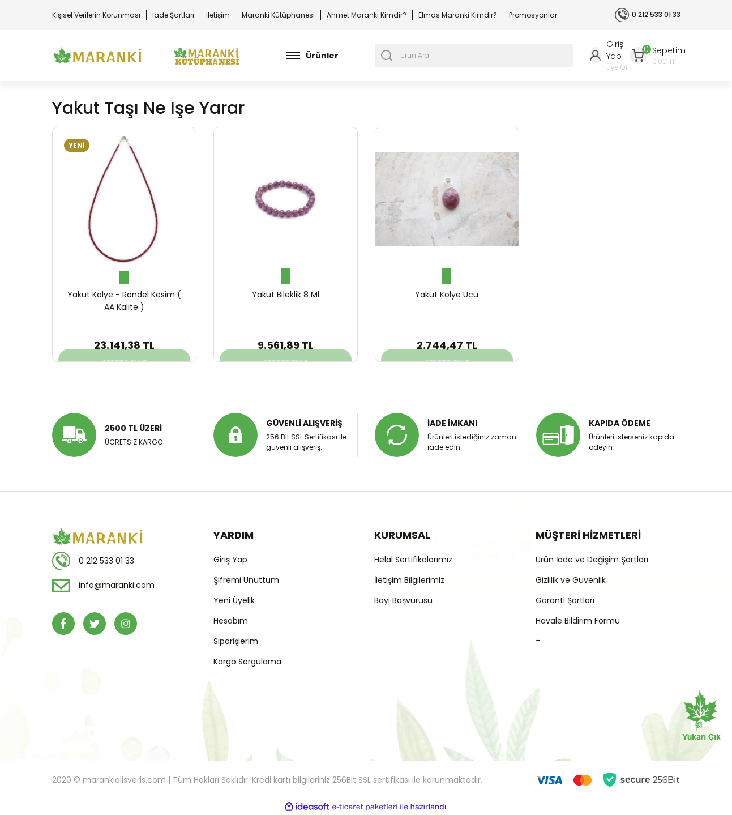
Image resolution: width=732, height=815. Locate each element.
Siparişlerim (235, 641)
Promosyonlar (533, 15)
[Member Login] (610, 55)
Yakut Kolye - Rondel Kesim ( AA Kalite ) (124, 301)
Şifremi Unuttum (246, 580)
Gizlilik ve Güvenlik (571, 580)
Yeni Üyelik (234, 600)
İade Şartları (173, 15)
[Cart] (658, 56)
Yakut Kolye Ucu (446, 294)
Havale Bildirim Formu (578, 620)
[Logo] (97, 55)
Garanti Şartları (565, 600)
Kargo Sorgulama (247, 661)
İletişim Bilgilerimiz (409, 580)
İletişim (218, 15)
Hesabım (230, 620)
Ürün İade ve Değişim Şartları (592, 559)
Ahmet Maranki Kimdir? (366, 15)
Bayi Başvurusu (403, 600)
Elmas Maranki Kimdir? (457, 15)
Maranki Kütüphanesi (278, 15)
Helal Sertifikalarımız (413, 559)
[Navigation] (312, 55)
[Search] (474, 55)
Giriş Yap (230, 559)
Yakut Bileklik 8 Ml (285, 294)
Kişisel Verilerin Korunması (96, 15)
